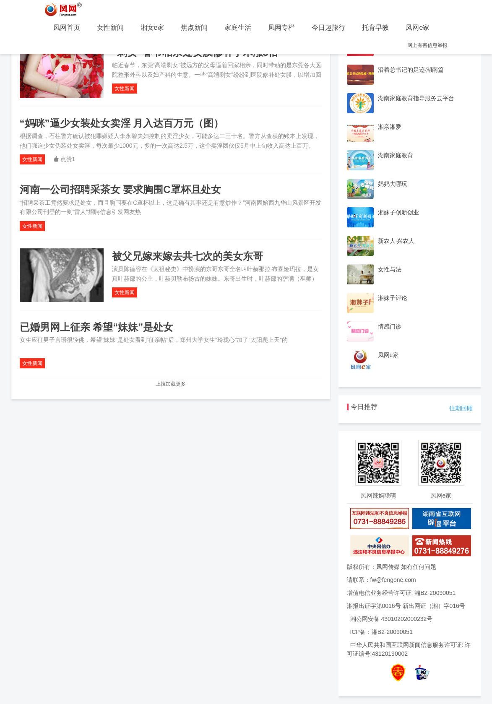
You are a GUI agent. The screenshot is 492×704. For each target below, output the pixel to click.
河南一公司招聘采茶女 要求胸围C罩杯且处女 (120, 189)
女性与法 (389, 269)
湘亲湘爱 (389, 126)
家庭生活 (237, 27)
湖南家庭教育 (395, 155)
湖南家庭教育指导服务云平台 (416, 98)
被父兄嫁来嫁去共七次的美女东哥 (187, 256)
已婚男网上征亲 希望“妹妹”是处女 (97, 327)
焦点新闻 (194, 27)
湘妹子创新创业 (398, 212)
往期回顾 (461, 408)
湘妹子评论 (392, 298)
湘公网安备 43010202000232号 (391, 618)
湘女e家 (152, 27)
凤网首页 (66, 27)
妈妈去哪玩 (392, 183)
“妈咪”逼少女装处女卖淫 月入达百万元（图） (122, 123)
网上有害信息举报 (427, 45)
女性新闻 (110, 27)
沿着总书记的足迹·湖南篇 (411, 69)
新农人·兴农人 (396, 240)
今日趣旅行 (328, 27)
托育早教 (375, 27)
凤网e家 (418, 27)
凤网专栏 (281, 27)
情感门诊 (389, 326)
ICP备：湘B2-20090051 (381, 631)
